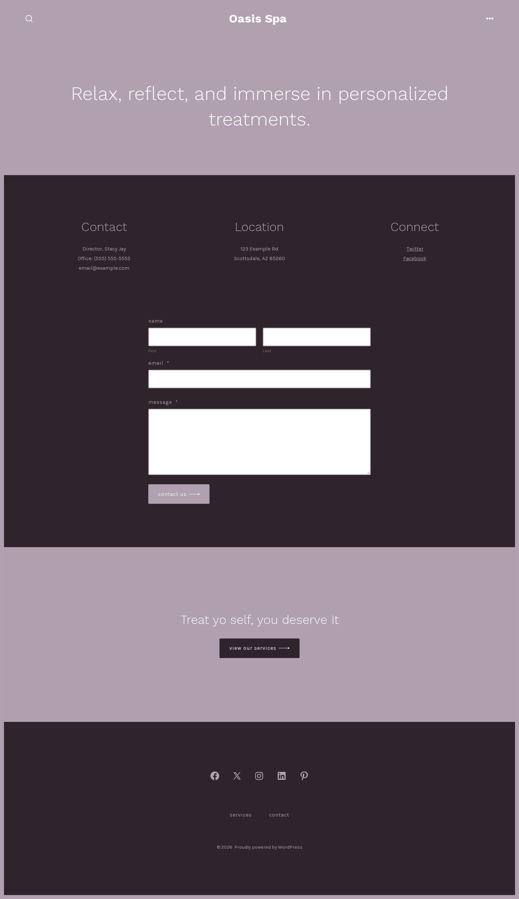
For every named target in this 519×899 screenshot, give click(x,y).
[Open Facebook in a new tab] (214, 775)
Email (158, 363)
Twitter (414, 249)
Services (241, 815)
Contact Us (172, 494)
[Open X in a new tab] (237, 775)
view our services (252, 648)
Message (163, 402)
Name (155, 321)
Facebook (414, 258)
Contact (279, 815)
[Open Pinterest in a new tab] (304, 775)
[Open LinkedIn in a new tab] (281, 775)
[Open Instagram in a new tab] (259, 775)
